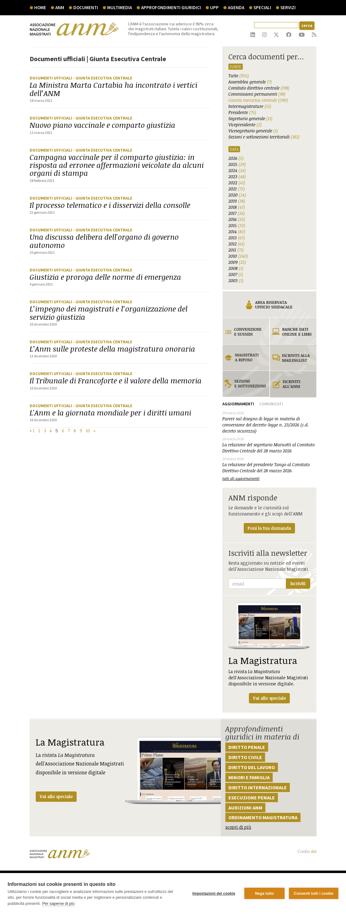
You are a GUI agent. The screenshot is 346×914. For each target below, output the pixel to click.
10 (88, 430)
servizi (288, 7)
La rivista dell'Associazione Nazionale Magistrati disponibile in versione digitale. (269, 653)
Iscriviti (297, 583)
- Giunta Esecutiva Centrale (102, 78)
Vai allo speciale (56, 796)
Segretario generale (250, 118)
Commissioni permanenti (257, 94)
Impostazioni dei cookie (213, 893)
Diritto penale (246, 747)
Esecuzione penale (251, 797)
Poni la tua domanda (269, 528)
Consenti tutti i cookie (313, 893)
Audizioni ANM (245, 808)
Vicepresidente (245, 124)
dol (314, 851)
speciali (262, 7)
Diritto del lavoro (251, 767)
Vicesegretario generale (253, 131)
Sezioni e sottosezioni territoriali (264, 137)
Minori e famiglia (249, 777)
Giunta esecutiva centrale (258, 100)
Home (40, 7)
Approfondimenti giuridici (171, 7)
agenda (236, 7)
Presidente (242, 112)
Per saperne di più (58, 903)
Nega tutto (264, 893)
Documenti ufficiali (51, 78)
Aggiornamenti (238, 404)
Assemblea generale (250, 82)
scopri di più (238, 827)
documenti (85, 7)
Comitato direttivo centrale (259, 88)
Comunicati (271, 404)
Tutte (238, 76)
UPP (214, 7)
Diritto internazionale (257, 787)
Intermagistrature (249, 106)
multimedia (119, 7)
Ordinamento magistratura (262, 817)
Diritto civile (245, 757)
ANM (59, 7)
